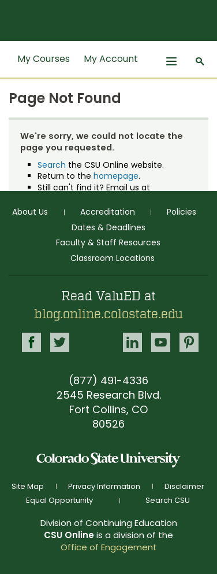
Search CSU (167, 500)
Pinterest (189, 342)
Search (52, 165)
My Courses (43, 58)
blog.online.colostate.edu (108, 314)
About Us (30, 212)
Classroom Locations (112, 258)
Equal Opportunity (59, 500)
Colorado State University (108, 459)
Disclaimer (184, 486)
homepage (116, 176)
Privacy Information (104, 486)
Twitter (59, 342)
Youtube (160, 342)
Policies (181, 212)
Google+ (96, 339)
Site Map (28, 486)
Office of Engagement (109, 547)
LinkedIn (132, 342)
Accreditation (107, 212)
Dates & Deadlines (108, 227)
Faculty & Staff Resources (108, 242)
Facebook (31, 342)
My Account (111, 58)
